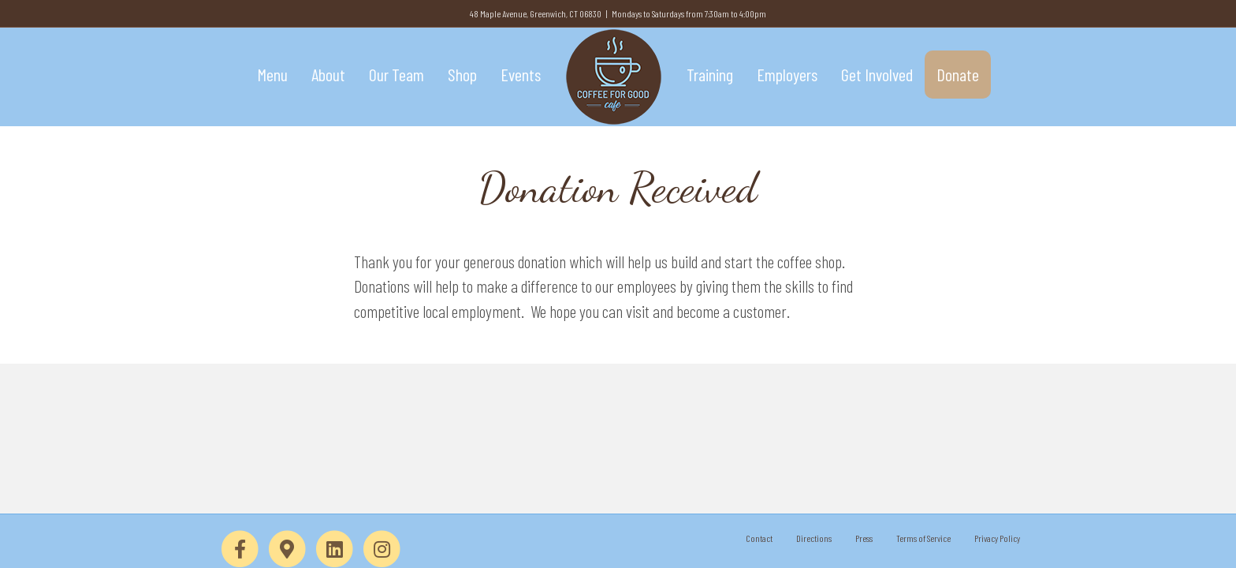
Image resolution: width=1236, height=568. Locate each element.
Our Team (396, 74)
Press (864, 538)
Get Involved (877, 74)
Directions (814, 538)
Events (521, 74)
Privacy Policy (997, 538)
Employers (787, 74)
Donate (957, 74)
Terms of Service (923, 538)
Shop (462, 74)
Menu (272, 74)
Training (710, 74)
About (328, 74)
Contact (759, 538)
